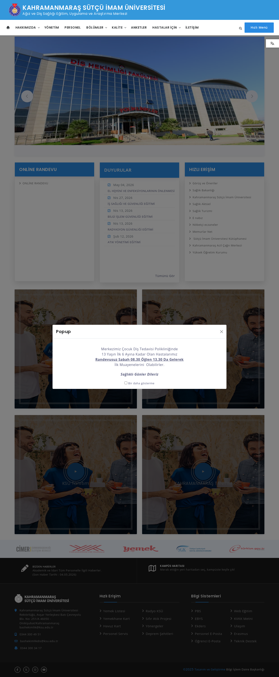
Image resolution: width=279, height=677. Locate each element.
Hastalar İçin (164, 27)
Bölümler (94, 27)
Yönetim (51, 27)
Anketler (139, 27)
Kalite (117, 27)
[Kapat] (221, 322)
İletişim (192, 27)
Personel (73, 27)
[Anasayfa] (8, 27)
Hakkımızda (25, 27)
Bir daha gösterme (139, 374)
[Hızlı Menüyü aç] (260, 27)
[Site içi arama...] (240, 28)
